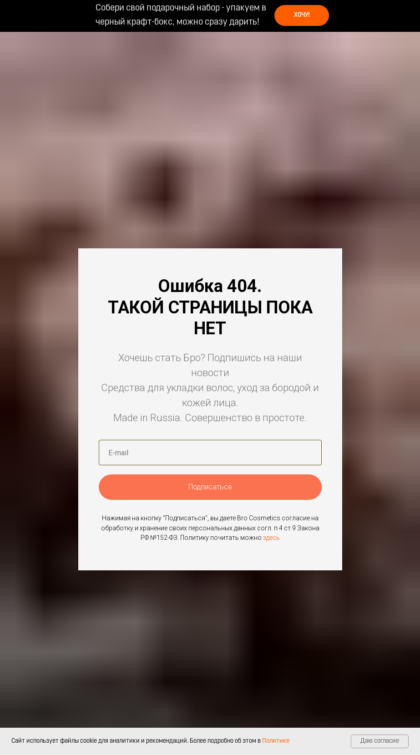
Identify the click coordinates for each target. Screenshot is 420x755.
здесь (271, 537)
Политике (275, 741)
